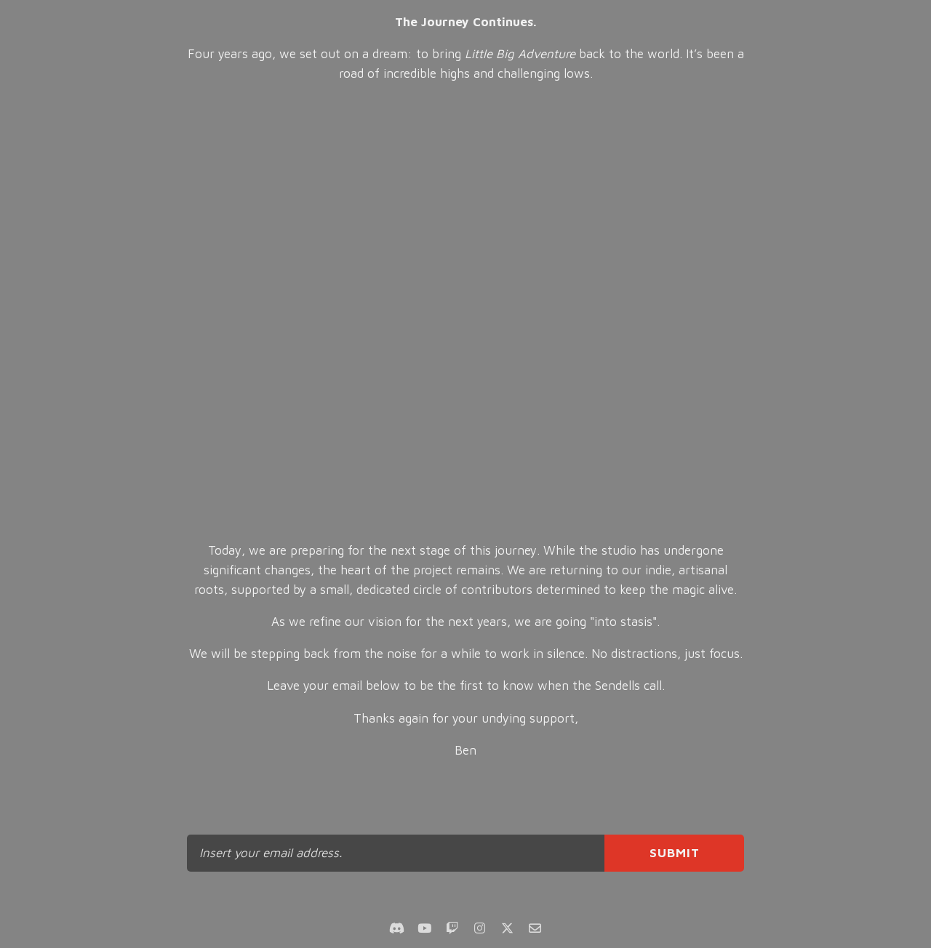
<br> (465, 312)
